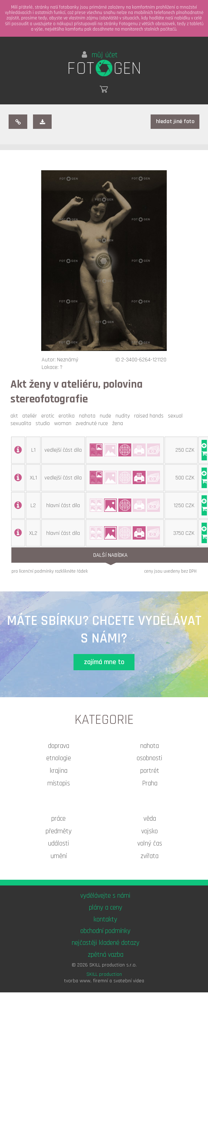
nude (107, 416)
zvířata (150, 856)
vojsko (149, 831)
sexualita (22, 423)
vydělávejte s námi (105, 895)
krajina (58, 770)
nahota (88, 416)
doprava (58, 745)
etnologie (58, 758)
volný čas (149, 843)
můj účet (100, 55)
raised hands (150, 416)
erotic (49, 416)
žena (119, 423)
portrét (149, 770)
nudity (124, 416)
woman (64, 423)
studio (44, 423)
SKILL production (104, 974)
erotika (67, 416)
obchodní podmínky (105, 931)
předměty (59, 831)
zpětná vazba (105, 954)
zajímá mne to (104, 662)
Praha (149, 783)
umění (59, 856)
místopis (58, 783)
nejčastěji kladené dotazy (106, 942)
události (58, 843)
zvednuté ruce (93, 423)
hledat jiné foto (175, 121)
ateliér (31, 416)
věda (149, 818)
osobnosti (149, 758)
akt (15, 416)
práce (58, 818)
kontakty (105, 919)
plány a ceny (105, 907)
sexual (176, 416)
